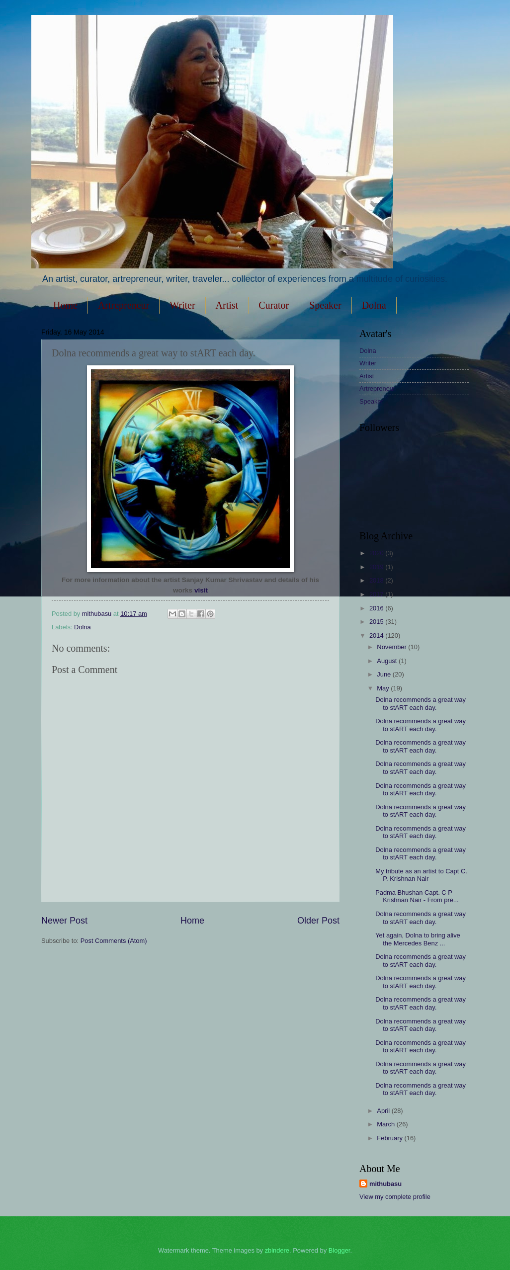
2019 (377, 567)
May (384, 688)
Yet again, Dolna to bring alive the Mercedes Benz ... (417, 938)
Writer (182, 305)
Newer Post (64, 921)
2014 (377, 635)
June (385, 674)
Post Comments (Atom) (114, 940)
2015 (377, 621)
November (392, 647)
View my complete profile (394, 1196)
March (386, 1124)
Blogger (339, 1250)
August (388, 661)
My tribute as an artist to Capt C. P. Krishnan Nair (421, 874)
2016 (377, 608)
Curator (273, 305)
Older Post (318, 921)
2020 (377, 553)
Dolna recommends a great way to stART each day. (420, 703)
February (390, 1138)
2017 (377, 594)
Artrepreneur (123, 305)
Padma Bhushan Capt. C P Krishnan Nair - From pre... (416, 896)
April (384, 1110)
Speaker (325, 305)
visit (201, 590)
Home (65, 305)
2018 (377, 580)
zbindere (277, 1250)
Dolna (82, 627)
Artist (227, 305)
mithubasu (385, 1183)
